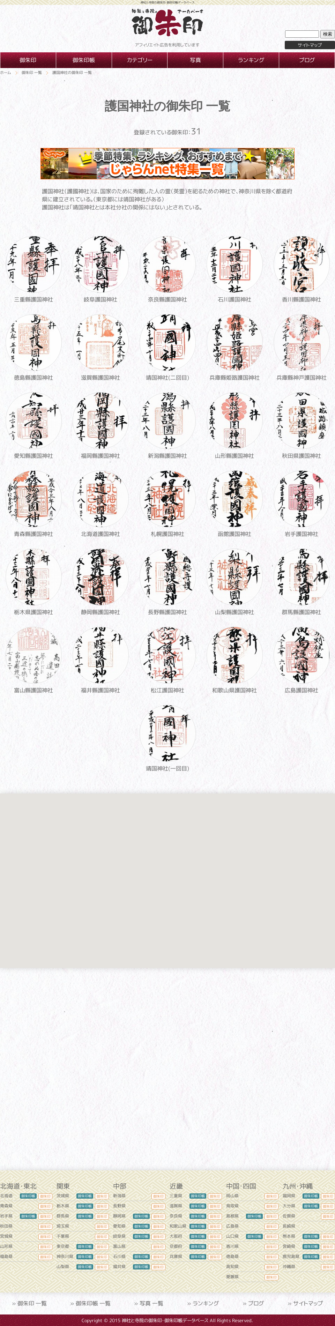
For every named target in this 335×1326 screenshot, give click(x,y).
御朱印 (45, 1196)
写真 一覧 (151, 1303)
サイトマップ (308, 1303)
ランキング (206, 1303)
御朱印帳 (28, 1195)
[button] (88, 918)
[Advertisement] (167, 1069)
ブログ (256, 1303)
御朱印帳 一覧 (93, 1303)
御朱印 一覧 (32, 1303)
